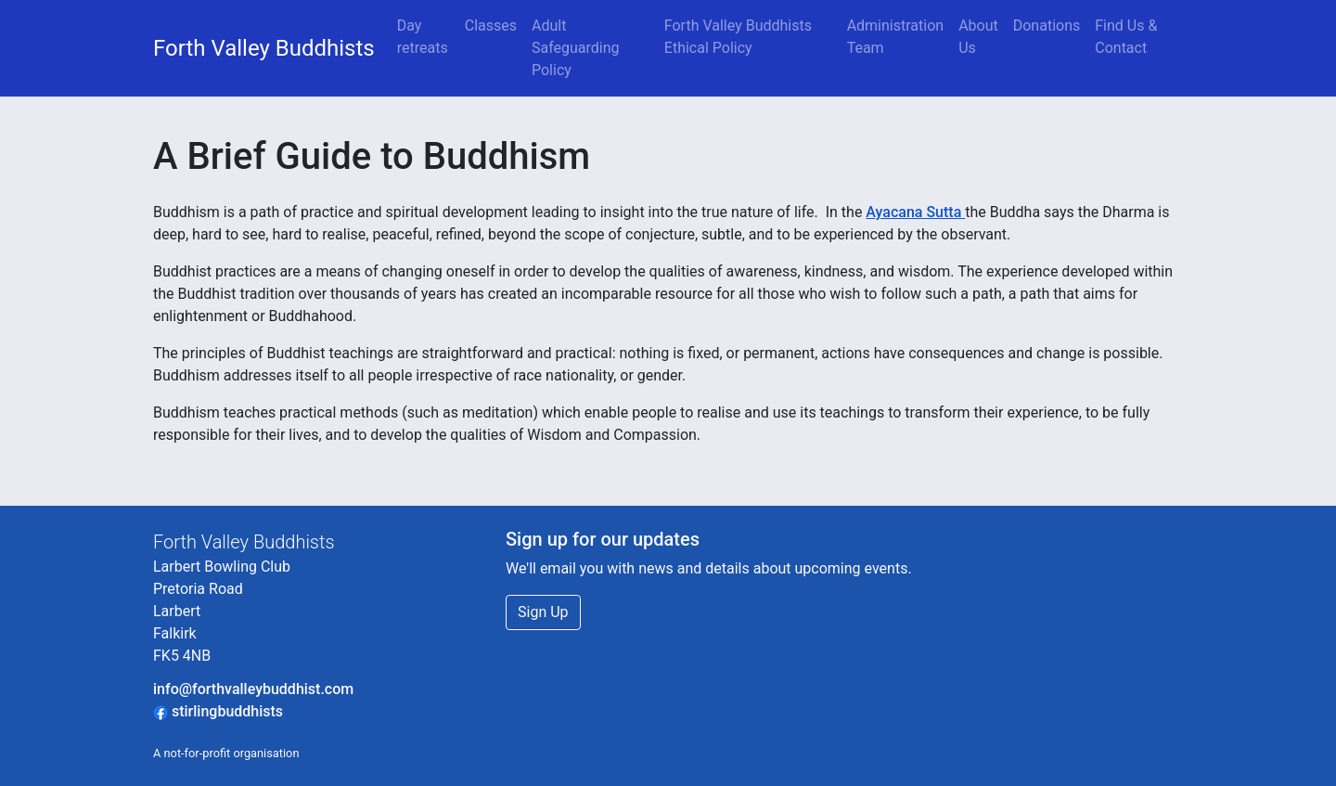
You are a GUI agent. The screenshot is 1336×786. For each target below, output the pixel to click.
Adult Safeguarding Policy (576, 48)
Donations (1047, 25)
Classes (491, 25)
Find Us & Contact (1126, 37)
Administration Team (895, 37)
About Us (978, 37)
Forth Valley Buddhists (264, 48)
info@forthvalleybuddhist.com (253, 689)
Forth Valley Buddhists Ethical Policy (738, 37)
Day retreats (422, 37)
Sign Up (543, 612)
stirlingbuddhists (218, 711)
